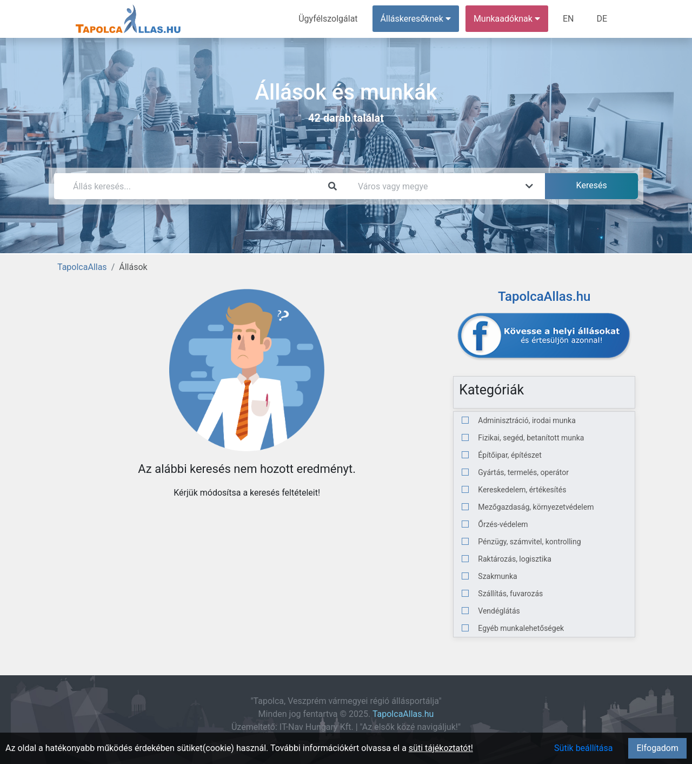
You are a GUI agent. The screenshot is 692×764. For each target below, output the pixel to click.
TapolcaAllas (82, 267)
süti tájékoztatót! (441, 748)
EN (568, 19)
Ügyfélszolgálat (327, 19)
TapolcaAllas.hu (403, 714)
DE (601, 19)
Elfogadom (657, 748)
